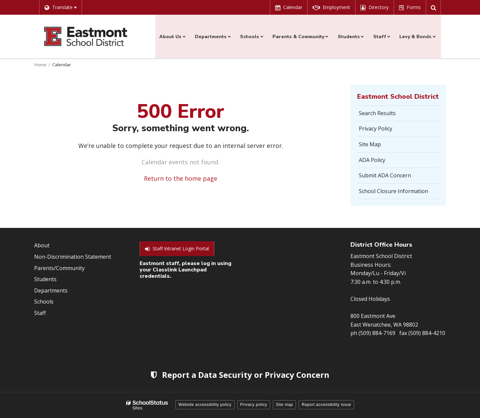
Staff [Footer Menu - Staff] (40, 313)
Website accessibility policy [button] (205, 404)
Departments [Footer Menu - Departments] (51, 290)
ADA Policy (372, 160)
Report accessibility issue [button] (326, 404)
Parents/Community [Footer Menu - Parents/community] (59, 268)
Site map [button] (284, 404)
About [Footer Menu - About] (42, 245)
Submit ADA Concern (385, 175)
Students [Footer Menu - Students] (45, 279)
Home (40, 65)
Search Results (377, 113)
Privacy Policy (375, 128)
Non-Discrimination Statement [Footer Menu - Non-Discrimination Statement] (72, 256)
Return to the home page (180, 178)
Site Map (370, 144)
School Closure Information (393, 191)
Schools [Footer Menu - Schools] (44, 301)
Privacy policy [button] (253, 404)
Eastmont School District (398, 96)
